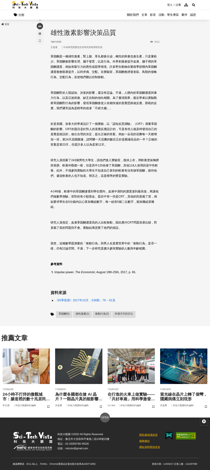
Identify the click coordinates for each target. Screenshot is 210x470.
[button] (194, 5)
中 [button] (40, 84)
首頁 (5, 24)
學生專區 (173, 14)
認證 (193, 14)
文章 (144, 14)
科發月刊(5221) (124, 313)
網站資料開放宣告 (149, 447)
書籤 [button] (40, 99)
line (39, 77)
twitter (40, 70)
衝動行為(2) (102, 313)
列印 (40, 91)
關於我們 (133, 14)
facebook (40, 63)
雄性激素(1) (82, 313)
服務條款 (144, 441)
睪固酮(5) (64, 313)
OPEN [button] (105, 417)
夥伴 (184, 14)
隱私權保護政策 (148, 434)
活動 (161, 14)
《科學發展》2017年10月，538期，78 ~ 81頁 (85, 300)
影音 (153, 14)
